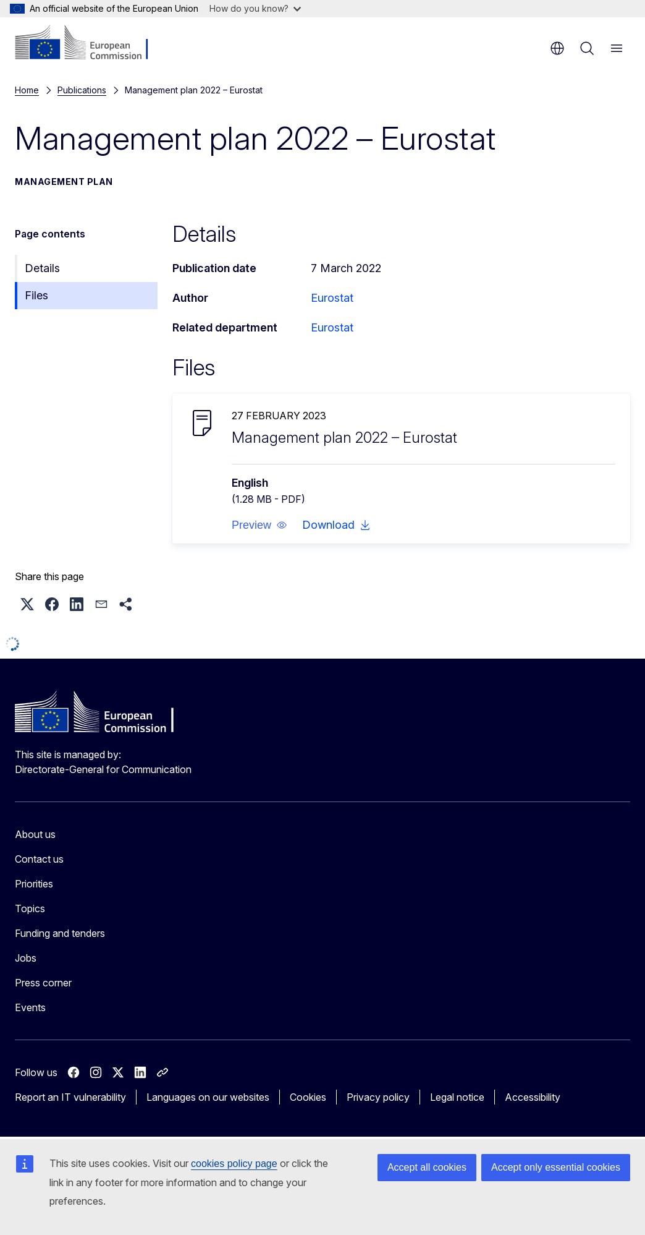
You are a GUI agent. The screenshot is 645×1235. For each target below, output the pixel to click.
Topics (30, 908)
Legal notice (457, 1097)
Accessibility (532, 1097)
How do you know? (255, 8)
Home (27, 90)
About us (35, 834)
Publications (81, 90)
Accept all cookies (426, 1167)
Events (30, 1007)
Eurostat (332, 297)
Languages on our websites (207, 1097)
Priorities (34, 884)
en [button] (557, 48)
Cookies (308, 1097)
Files (36, 295)
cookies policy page (234, 1163)
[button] (259, 525)
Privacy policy (378, 1097)
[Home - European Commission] (90, 43)
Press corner (43, 982)
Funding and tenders (60, 933)
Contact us (39, 859)
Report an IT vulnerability (70, 1097)
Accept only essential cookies (555, 1167)
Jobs (25, 958)
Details (42, 268)
